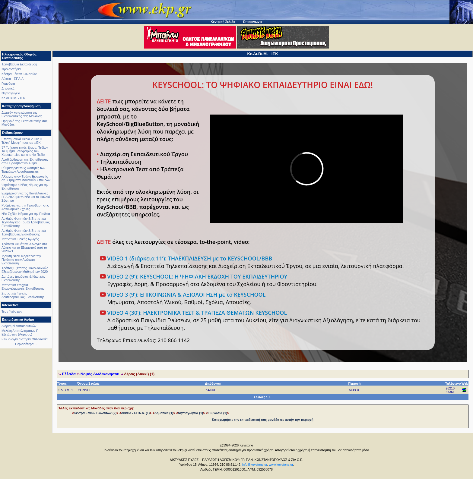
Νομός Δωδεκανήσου (100, 374)
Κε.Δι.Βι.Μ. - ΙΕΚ (13, 98)
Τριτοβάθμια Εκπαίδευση (19, 64)
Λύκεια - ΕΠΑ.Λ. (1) (135, 413)
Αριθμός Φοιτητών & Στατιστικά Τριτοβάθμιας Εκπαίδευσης (24, 232)
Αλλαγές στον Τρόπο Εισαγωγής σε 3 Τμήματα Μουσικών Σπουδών (26, 178)
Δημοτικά (8, 88)
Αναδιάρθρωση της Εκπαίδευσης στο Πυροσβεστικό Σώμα (25, 161)
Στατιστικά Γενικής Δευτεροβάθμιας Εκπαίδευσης (23, 295)
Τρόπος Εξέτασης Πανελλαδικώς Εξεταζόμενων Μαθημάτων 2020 (25, 269)
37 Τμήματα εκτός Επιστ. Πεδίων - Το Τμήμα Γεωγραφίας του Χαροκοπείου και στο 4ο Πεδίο (26, 151)
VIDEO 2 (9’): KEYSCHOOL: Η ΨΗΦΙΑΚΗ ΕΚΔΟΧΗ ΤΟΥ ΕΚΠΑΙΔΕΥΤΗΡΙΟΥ (197, 276)
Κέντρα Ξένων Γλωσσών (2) (95, 413)
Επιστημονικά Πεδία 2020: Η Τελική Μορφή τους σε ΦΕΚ (22, 140)
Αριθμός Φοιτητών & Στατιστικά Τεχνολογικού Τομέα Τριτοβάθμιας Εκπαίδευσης (25, 222)
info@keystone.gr (254, 464)
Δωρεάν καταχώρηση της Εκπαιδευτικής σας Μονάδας (22, 114)
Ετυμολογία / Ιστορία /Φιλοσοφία (25, 339)
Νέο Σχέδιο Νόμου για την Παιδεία (26, 214)
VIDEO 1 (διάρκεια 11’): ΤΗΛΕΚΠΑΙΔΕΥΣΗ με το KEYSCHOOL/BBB (189, 258)
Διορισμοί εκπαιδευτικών (19, 326)
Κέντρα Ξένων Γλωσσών (19, 74)
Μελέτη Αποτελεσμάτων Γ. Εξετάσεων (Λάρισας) (20, 332)
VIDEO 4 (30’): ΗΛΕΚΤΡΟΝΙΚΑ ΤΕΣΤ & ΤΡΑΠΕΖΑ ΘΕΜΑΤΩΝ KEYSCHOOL (197, 312)
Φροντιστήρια (11, 69)
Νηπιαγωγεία (11, 93)
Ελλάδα (69, 374)
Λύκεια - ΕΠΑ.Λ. (13, 78)
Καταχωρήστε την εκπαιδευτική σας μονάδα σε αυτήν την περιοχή (262, 419)
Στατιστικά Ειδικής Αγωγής (20, 239)
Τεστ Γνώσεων (12, 311)
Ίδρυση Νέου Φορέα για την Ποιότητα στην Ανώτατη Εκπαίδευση (21, 259)
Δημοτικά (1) (163, 413)
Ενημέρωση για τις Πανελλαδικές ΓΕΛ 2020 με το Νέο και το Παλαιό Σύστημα (26, 196)
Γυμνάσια (8, 83)
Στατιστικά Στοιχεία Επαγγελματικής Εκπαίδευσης (23, 286)
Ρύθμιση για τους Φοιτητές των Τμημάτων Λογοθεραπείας (23, 169)
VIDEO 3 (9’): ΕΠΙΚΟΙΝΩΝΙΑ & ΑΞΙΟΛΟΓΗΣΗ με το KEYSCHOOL (186, 294)
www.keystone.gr (281, 464)
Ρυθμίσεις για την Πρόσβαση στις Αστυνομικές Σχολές (25, 207)
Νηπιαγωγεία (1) (190, 413)
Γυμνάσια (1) (217, 413)
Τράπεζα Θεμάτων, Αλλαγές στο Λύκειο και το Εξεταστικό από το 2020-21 (24, 247)
